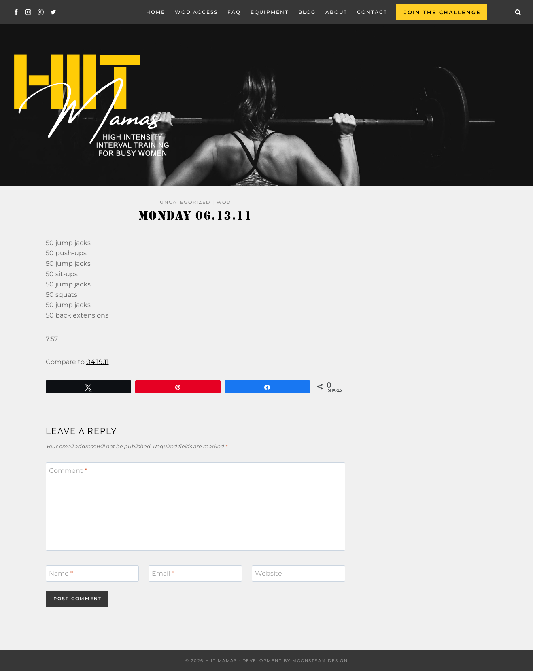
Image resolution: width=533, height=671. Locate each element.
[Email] (195, 573)
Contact (372, 12)
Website (268, 573)
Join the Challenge (442, 12)
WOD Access (196, 12)
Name (61, 573)
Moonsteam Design (320, 660)
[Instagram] (28, 12)
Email (163, 573)
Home (155, 12)
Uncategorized (185, 202)
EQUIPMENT (270, 12)
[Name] (92, 573)
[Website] (298, 573)
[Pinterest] (40, 12)
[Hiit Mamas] (91, 105)
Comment (68, 470)
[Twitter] (53, 12)
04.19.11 (97, 362)
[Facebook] (16, 12)
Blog (307, 12)
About (336, 12)
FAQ (234, 12)
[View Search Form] (518, 12)
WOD (224, 202)
